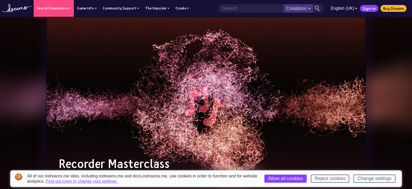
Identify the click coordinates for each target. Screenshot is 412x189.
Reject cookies (330, 178)
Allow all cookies (285, 178)
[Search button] (318, 8)
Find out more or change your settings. (82, 181)
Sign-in (369, 8)
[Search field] (251, 8)
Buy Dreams (393, 8)
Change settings (374, 178)
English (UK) (344, 8)
